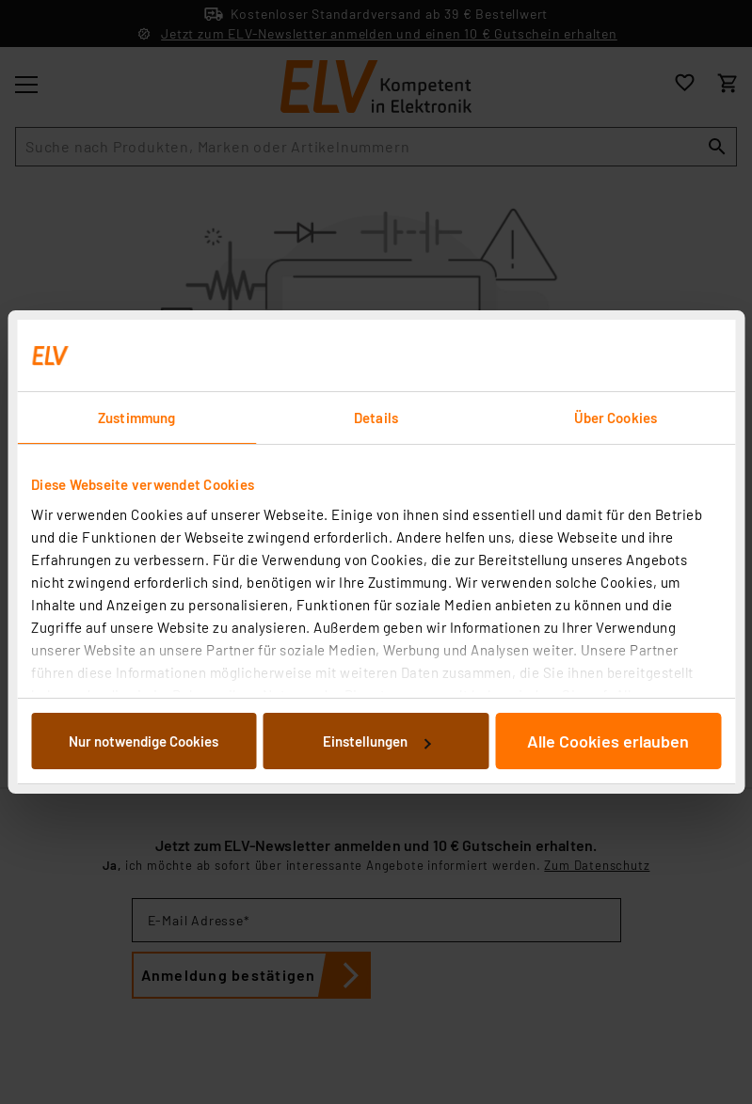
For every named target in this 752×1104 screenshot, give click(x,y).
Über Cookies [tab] (615, 417)
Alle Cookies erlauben (608, 741)
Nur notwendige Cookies (143, 741)
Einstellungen (376, 741)
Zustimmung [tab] (136, 417)
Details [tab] (376, 417)
